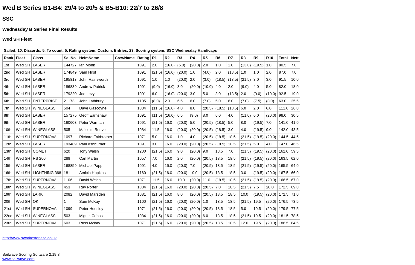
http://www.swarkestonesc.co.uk (29, 238)
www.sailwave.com (18, 259)
